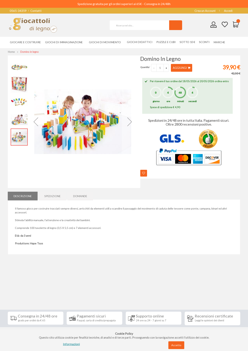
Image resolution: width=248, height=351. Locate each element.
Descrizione (23, 195)
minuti (180, 101)
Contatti (35, 10)
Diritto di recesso (22, 308)
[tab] (23, 195)
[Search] (175, 25)
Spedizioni (17, 296)
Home (11, 51)
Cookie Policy (20, 325)
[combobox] (141, 25)
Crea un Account (205, 10)
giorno (156, 101)
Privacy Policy (20, 320)
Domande (80, 195)
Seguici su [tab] (58, 287)
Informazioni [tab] (22, 287)
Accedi (228, 10)
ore (168, 101)
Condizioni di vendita (24, 302)
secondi (192, 101)
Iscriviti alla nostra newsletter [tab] (153, 287)
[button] (36, 121)
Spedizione (52, 195)
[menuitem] (220, 42)
